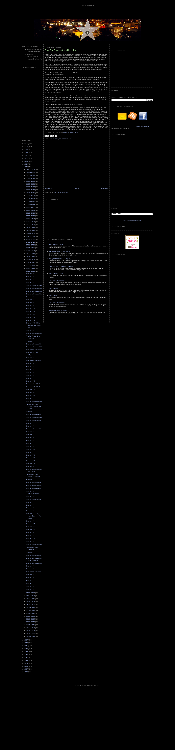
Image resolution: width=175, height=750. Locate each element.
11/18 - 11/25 (30, 187)
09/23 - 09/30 (30, 210)
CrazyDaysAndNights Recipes (132, 220)
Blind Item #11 (30, 320)
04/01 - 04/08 (30, 601)
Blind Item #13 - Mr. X (33, 387)
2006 (26, 672)
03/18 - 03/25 (30, 607)
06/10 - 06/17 (30, 254)
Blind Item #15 (30, 308)
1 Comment (74, 132)
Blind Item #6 (30, 279)
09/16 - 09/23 (30, 213)
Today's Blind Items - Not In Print (59, 251)
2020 (26, 161)
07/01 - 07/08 (30, 245)
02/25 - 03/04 (30, 616)
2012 (26, 654)
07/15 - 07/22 (30, 239)
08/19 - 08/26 (30, 224)
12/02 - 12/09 (30, 181)
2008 (26, 666)
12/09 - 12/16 (30, 178)
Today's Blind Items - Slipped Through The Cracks (33, 406)
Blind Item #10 (30, 395)
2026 (26, 144)
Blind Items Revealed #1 (34, 294)
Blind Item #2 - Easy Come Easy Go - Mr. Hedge (33, 516)
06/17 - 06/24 (30, 251)
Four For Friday (65, 139)
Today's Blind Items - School (58, 310)
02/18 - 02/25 (30, 619)
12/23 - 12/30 (30, 172)
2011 (26, 657)
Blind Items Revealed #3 (34, 288)
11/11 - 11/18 (30, 190)
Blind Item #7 (30, 276)
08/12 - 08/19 (30, 227)
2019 (26, 164)
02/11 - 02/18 (30, 622)
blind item (54, 139)
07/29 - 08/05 (30, 233)
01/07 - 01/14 (30, 636)
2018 (26, 167)
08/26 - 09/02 (30, 222)
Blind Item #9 (30, 330)
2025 (26, 146)
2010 (26, 660)
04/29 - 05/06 (30, 271)
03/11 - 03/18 (30, 610)
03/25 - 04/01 (30, 604)
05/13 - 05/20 (30, 265)
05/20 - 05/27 (30, 262)
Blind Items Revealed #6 (57, 303)
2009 (26, 663)
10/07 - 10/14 (30, 204)
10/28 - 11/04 (30, 195)
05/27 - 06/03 (30, 259)
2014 (26, 649)
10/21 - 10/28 (30, 198)
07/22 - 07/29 (30, 236)
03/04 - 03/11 (30, 613)
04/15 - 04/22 (30, 596)
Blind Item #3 (30, 300)
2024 (26, 149)
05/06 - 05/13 (30, 268)
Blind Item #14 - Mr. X (33, 384)
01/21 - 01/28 (30, 630)
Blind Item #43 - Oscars (56, 244)
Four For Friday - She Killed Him (60, 50)
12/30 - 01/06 (30, 169)
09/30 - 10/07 (30, 207)
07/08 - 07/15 (30, 242)
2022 (26, 155)
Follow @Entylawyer (142, 126)
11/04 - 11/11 (30, 193)
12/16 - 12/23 (30, 175)
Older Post (104, 188)
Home (77, 188)
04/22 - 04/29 (30, 593)
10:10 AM (66, 132)
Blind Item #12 (30, 317)
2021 (26, 158)
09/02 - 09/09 (30, 219)
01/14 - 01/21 (30, 633)
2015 (26, 646)
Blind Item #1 (30, 305)
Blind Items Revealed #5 (34, 333)
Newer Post (48, 188)
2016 (26, 643)
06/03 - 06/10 (30, 256)
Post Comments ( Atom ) (61, 192)
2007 (26, 669)
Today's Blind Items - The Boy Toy (60, 259)
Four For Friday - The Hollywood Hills (61, 266)
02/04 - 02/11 (30, 625)
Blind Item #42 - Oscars (56, 273)
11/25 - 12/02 (30, 184)
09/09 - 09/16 (30, 216)
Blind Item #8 (30, 273)
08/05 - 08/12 (30, 230)
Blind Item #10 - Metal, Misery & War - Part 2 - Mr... (33, 325)
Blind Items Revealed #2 (34, 291)
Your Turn (29, 341)
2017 (26, 640)
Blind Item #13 (30, 314)
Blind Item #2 (30, 303)
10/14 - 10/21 (30, 201)
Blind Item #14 (30, 311)
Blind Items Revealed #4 (34, 285)
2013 (26, 651)
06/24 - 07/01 (30, 248)
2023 (26, 152)
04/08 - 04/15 (30, 599)
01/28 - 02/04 (30, 628)
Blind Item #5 (30, 282)
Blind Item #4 (30, 297)
